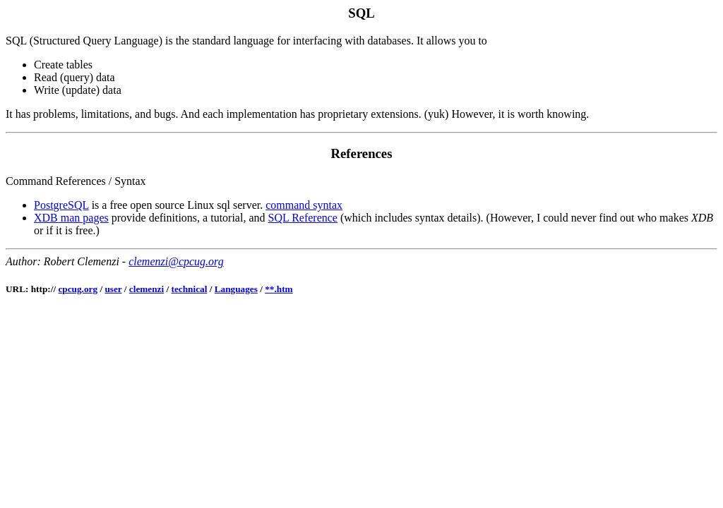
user (112, 289)
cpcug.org (77, 289)
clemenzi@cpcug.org (176, 261)
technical (190, 289)
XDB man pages (71, 218)
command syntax (303, 205)
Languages (236, 289)
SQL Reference (302, 218)
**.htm (278, 289)
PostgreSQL (61, 205)
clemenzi (146, 289)
